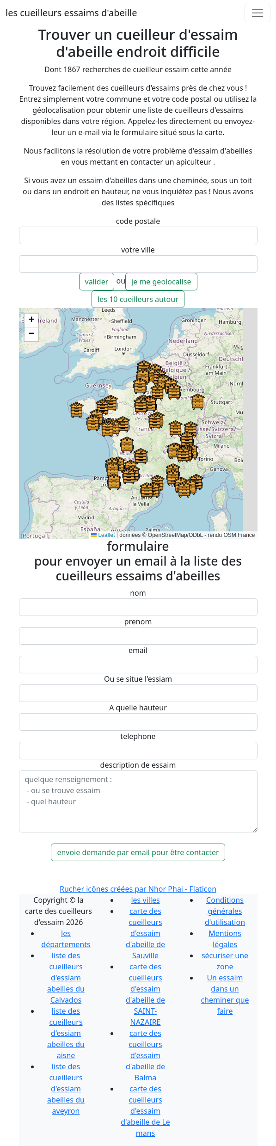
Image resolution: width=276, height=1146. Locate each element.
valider (97, 282)
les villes (145, 900)
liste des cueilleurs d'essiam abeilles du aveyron (66, 1088)
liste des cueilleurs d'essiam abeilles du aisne (66, 1033)
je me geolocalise (161, 282)
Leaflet (103, 535)
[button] (184, 489)
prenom (138, 621)
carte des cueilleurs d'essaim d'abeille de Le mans (145, 1111)
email (138, 650)
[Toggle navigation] (257, 13)
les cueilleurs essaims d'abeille (71, 12)
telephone (137, 736)
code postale (138, 221)
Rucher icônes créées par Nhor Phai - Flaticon (138, 889)
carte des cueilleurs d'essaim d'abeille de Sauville (145, 933)
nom (138, 593)
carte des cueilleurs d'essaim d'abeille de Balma (145, 1055)
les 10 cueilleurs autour (138, 299)
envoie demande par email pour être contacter (138, 852)
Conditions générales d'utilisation (225, 911)
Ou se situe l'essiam (138, 679)
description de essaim (138, 765)
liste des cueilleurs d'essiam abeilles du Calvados (66, 977)
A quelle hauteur (138, 707)
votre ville (138, 250)
